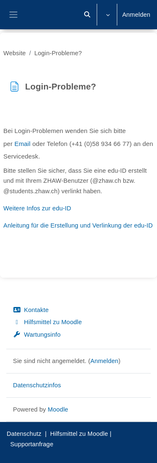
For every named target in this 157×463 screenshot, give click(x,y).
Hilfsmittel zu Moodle (47, 322)
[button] (87, 14)
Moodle (58, 409)
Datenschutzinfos (37, 385)
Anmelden (136, 14)
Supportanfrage (31, 444)
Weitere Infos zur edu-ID (37, 208)
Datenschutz (24, 433)
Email (23, 143)
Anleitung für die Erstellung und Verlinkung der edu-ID (78, 225)
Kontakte (31, 310)
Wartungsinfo (37, 334)
